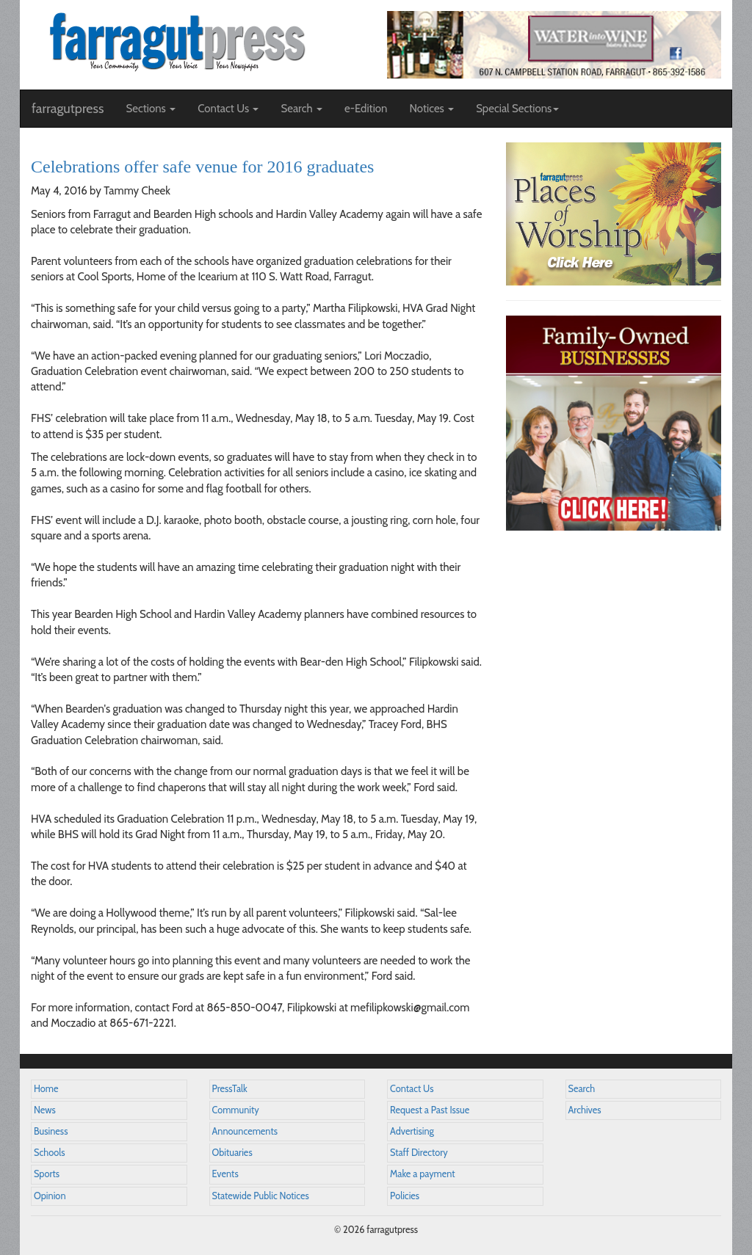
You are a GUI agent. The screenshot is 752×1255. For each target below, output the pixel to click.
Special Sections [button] (517, 108)
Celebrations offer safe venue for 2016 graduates (202, 166)
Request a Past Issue (429, 1110)
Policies (404, 1195)
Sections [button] (151, 108)
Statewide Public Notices (260, 1195)
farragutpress (68, 109)
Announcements (245, 1131)
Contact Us (411, 1088)
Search (582, 1088)
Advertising (412, 1131)
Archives (584, 1110)
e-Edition (366, 108)
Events (225, 1173)
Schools (49, 1152)
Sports (46, 1173)
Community (235, 1110)
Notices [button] (431, 108)
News (45, 1110)
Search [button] (301, 108)
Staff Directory (419, 1152)
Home (46, 1088)
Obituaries (232, 1152)
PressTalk (229, 1088)
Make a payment (422, 1173)
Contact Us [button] (228, 108)
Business (51, 1131)
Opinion (50, 1195)
